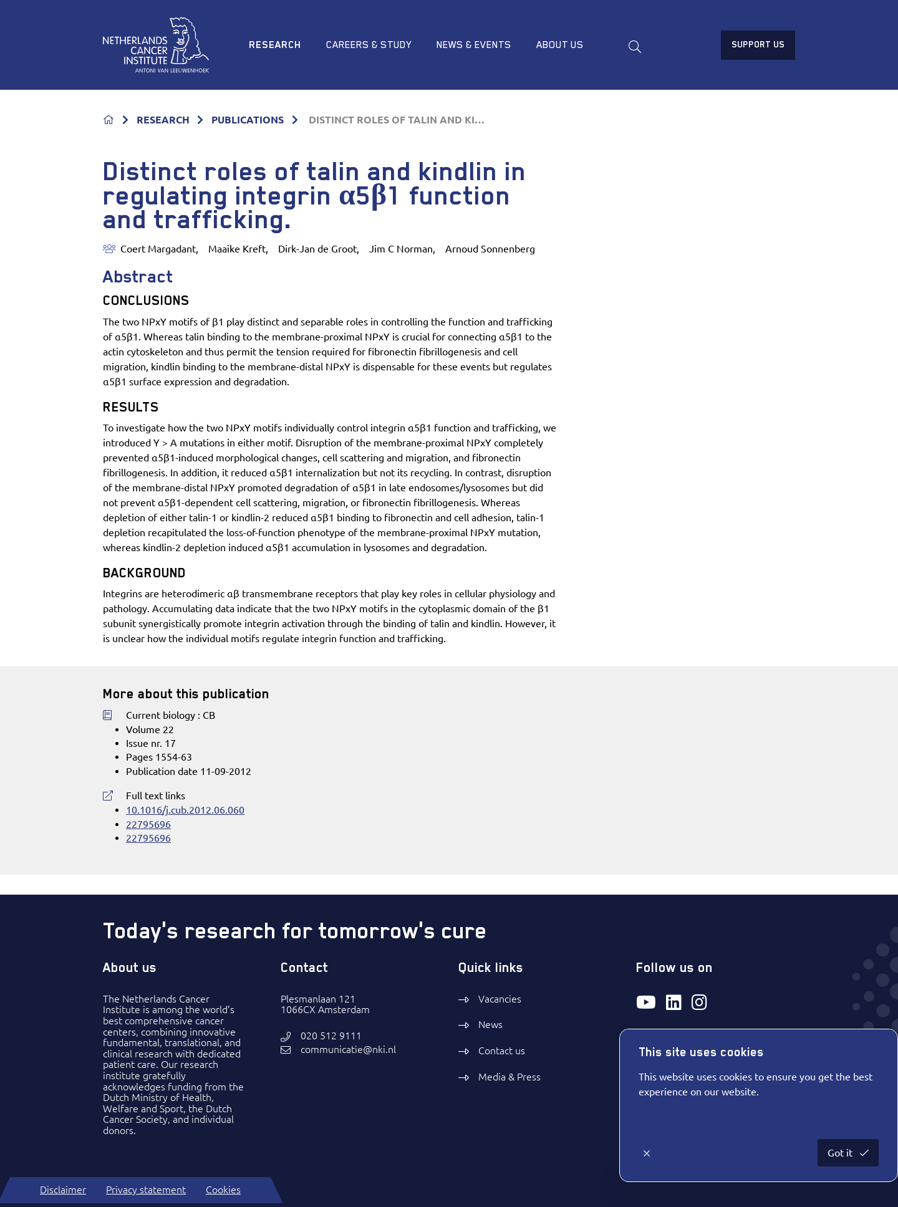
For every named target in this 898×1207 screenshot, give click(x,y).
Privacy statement (146, 1189)
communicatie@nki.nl (348, 1049)
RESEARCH (163, 120)
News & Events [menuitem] (474, 44)
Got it (841, 1152)
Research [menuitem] (275, 44)
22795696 (148, 824)
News (490, 1024)
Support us (758, 44)
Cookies (223, 1189)
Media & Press (509, 1076)
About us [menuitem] (560, 44)
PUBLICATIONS (247, 120)
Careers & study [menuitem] (369, 44)
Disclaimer (63, 1189)
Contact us (501, 1050)
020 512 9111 (331, 1036)
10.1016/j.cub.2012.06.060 (185, 809)
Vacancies (499, 998)
